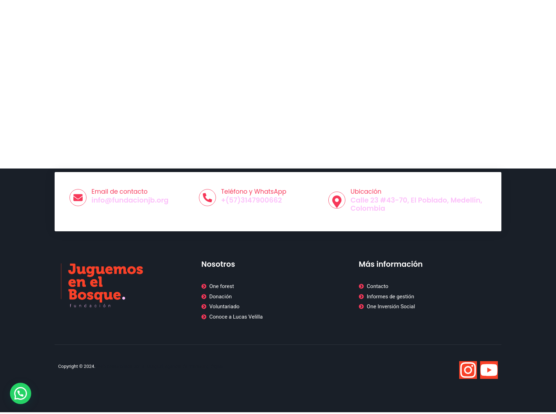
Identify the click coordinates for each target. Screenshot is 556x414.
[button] (20, 393)
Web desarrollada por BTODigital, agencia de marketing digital (159, 367)
